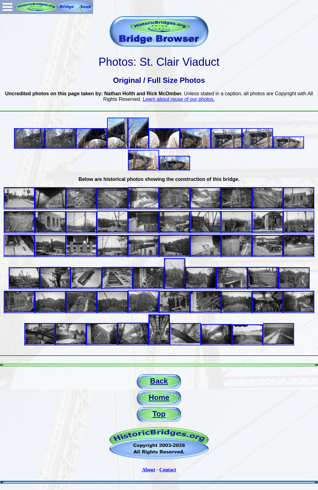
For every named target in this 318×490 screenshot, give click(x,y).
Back (159, 381)
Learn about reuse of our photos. (179, 99)
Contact (167, 469)
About (148, 469)
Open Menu (7, 7)
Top (159, 414)
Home (159, 397)
